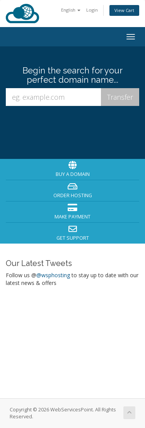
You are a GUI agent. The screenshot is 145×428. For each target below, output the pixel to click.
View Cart (124, 10)
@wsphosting (53, 275)
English (70, 10)
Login (92, 10)
